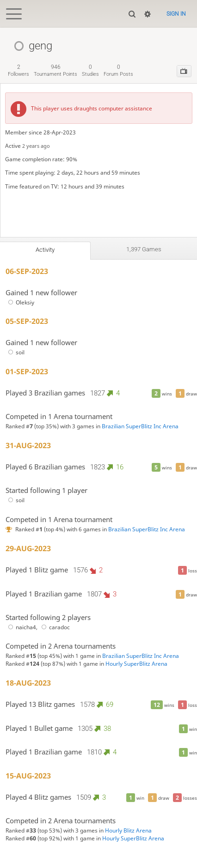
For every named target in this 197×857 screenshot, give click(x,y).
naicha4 (21, 627)
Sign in (176, 14)
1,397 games (143, 249)
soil (15, 352)
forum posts (118, 70)
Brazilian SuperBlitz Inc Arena (140, 426)
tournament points (55, 70)
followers (18, 70)
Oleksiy (20, 302)
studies (90, 70)
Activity (45, 249)
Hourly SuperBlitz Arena (136, 664)
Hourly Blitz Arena (128, 830)
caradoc (54, 627)
